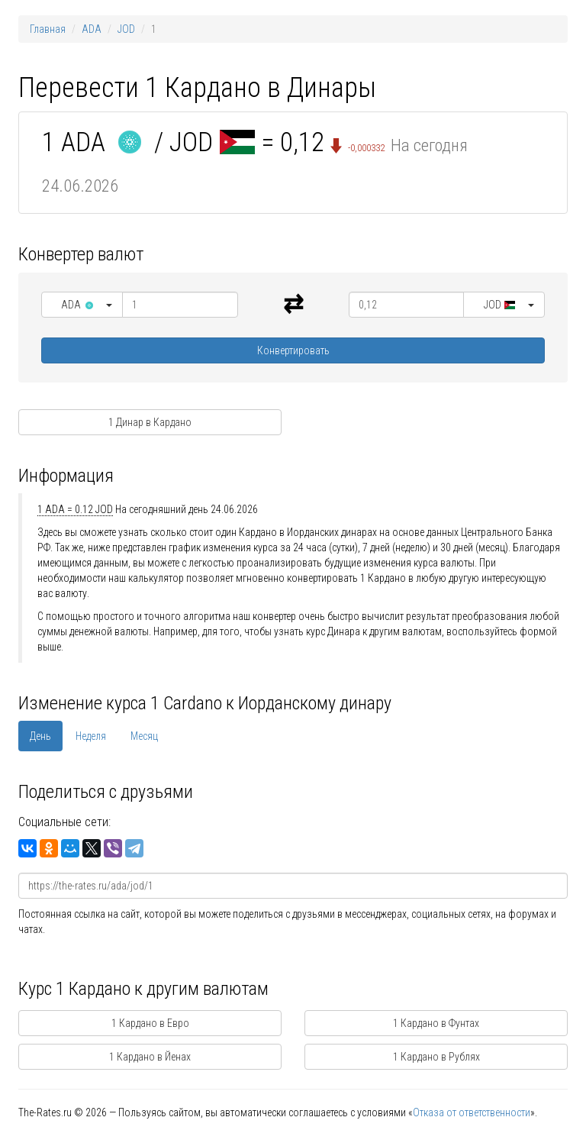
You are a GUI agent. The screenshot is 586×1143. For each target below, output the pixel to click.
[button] (82, 305)
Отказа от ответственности (471, 1112)
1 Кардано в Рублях (436, 1057)
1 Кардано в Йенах (150, 1057)
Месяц (144, 736)
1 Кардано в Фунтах (436, 1023)
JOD (126, 29)
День (40, 736)
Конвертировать (293, 350)
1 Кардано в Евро (150, 1023)
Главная (48, 29)
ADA (91, 29)
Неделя (91, 736)
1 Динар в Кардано (150, 422)
